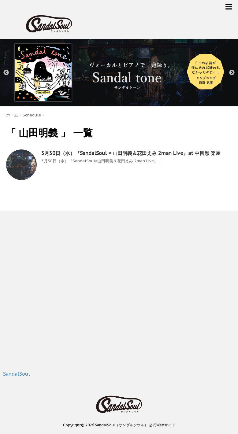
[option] (119, 72)
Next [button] (232, 73)
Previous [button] (6, 73)
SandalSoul (16, 374)
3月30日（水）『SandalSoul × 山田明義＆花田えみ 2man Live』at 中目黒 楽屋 (131, 153)
